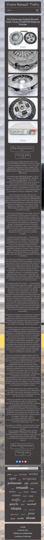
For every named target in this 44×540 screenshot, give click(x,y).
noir (22, 504)
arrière (33, 474)
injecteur (32, 510)
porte (24, 501)
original (29, 479)
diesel (25, 496)
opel (12, 478)
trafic (16, 500)
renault (22, 487)
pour (31, 513)
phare (26, 492)
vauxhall (31, 504)
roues (25, 510)
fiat (13, 489)
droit (32, 489)
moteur (16, 495)
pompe (31, 501)
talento (12, 491)
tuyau (31, 496)
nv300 (20, 518)
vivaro (16, 508)
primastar (15, 483)
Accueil (22, 527)
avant (34, 483)
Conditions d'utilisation (23, 536)
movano (23, 474)
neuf (19, 480)
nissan (30, 518)
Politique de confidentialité (22, 533)
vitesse (33, 492)
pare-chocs (15, 514)
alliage (19, 492)
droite (13, 519)
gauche (14, 504)
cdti (26, 483)
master (23, 514)
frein (10, 474)
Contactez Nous (22, 530)
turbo (15, 475)
